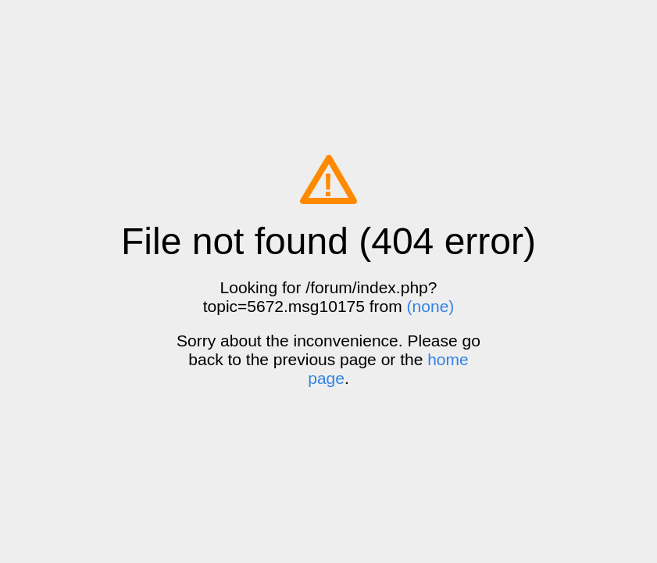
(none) (431, 306)
